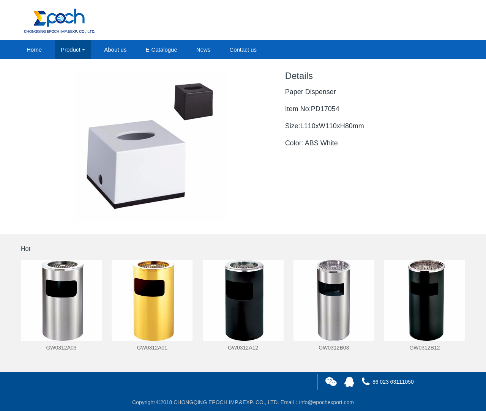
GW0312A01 (152, 348)
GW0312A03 (61, 348)
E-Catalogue (161, 49)
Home (34, 49)
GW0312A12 (243, 348)
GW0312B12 (424, 348)
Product (70, 49)
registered (447, 20)
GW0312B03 (334, 348)
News (203, 49)
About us (115, 49)
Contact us (243, 49)
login (413, 20)
